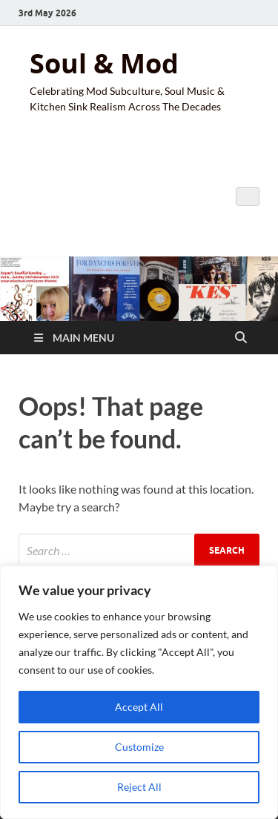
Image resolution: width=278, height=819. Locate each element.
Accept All (139, 706)
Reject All (139, 786)
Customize (139, 746)
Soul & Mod (104, 63)
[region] (139, 692)
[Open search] (241, 338)
